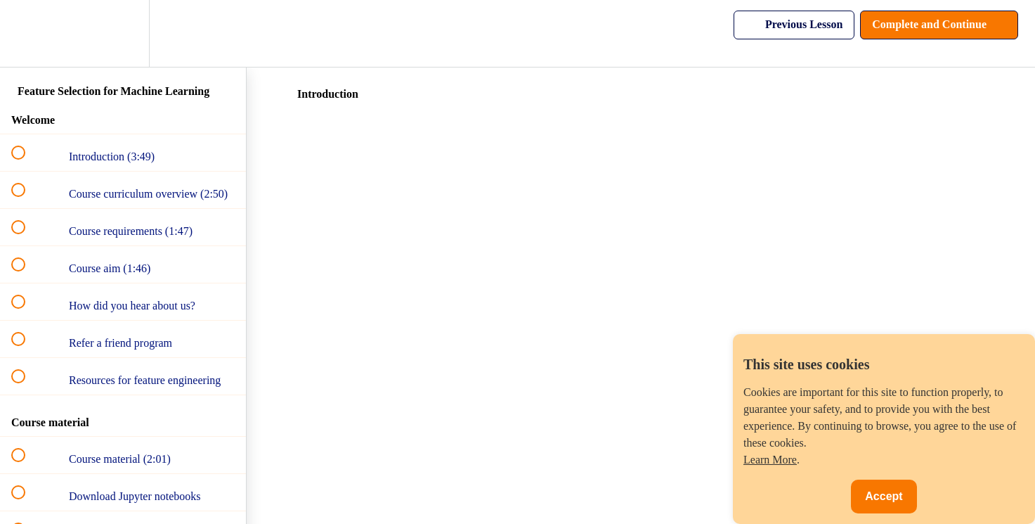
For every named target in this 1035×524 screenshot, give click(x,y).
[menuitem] (123, 33)
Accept (883, 496)
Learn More (770, 460)
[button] (26, 33)
